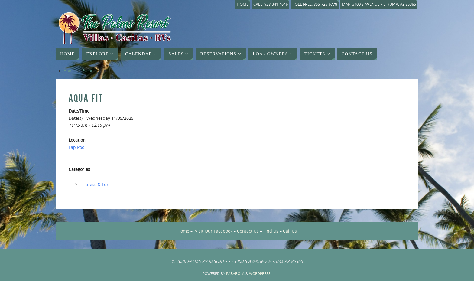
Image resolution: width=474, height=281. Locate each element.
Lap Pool (77, 147)
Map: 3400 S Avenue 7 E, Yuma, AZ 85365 (379, 4)
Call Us (290, 231)
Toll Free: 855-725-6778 (315, 4)
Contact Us (248, 231)
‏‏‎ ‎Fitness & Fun (95, 184)
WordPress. (260, 273)
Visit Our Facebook (213, 231)
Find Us (270, 231)
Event (87, 71)
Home (242, 4)
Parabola (235, 273)
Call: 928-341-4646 (270, 4)
